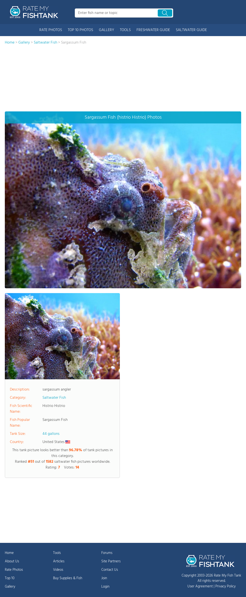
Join (104, 578)
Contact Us (109, 570)
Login (105, 587)
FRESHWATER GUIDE (153, 30)
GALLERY (106, 30)
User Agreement (200, 586)
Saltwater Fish (54, 398)
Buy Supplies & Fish (67, 578)
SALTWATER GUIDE (191, 30)
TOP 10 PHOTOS (80, 30)
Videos (58, 570)
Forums (106, 553)
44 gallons (51, 434)
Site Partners (111, 561)
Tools (57, 553)
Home (9, 553)
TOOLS (125, 30)
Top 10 (9, 578)
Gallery (10, 587)
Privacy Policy (225, 586)
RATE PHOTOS (50, 30)
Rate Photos (14, 570)
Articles (58, 561)
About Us (12, 561)
